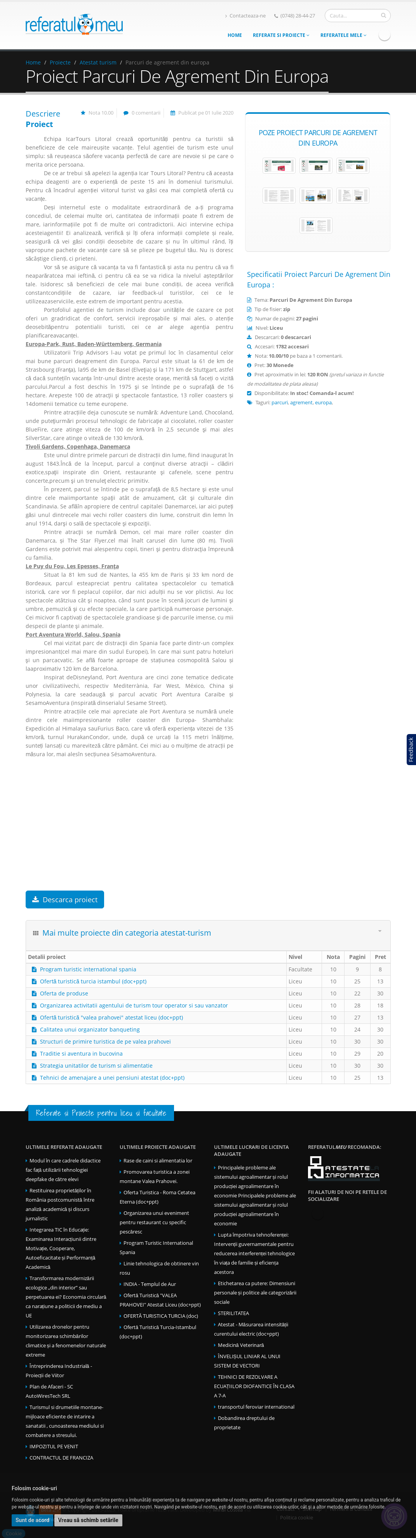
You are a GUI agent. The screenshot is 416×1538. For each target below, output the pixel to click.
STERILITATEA (233, 1313)
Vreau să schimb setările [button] (88, 1520)
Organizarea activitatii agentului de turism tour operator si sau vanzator (134, 1005)
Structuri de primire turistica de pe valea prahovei (105, 1041)
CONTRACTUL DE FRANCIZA (61, 1457)
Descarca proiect (64, 899)
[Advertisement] (130, 828)
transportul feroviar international (256, 1407)
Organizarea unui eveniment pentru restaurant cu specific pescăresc (154, 1222)
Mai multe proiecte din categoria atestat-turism (126, 932)
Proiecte (60, 62)
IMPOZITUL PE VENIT (54, 1446)
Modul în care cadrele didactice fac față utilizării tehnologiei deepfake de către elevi (63, 1170)
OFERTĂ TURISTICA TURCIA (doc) (161, 1316)
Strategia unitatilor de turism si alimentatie (96, 1065)
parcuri (280, 402)
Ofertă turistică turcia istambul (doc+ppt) (93, 981)
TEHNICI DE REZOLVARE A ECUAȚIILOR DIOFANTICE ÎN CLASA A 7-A (254, 1386)
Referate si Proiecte (281, 35)
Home (235, 35)
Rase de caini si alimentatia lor (158, 1160)
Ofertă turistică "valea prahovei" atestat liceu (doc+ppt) (111, 1017)
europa (323, 402)
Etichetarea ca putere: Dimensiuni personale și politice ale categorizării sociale (255, 1292)
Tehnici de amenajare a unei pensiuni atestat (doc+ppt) (112, 1077)
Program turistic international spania (88, 969)
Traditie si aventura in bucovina (81, 1053)
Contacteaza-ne (245, 15)
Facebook (384, 34)
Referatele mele (343, 35)
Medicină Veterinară (241, 1345)
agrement (301, 402)
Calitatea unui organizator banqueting (90, 1029)
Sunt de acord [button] (32, 1520)
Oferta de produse (64, 993)
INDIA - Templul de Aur (150, 1284)
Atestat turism (98, 62)
